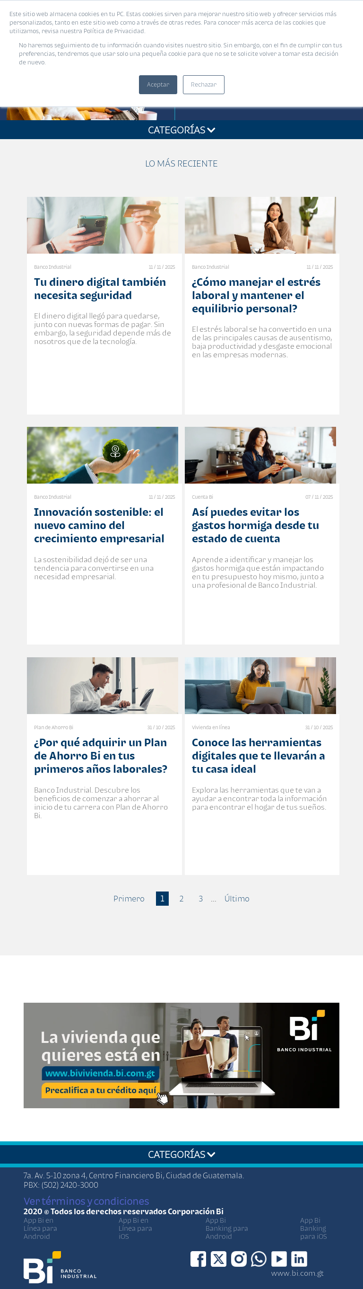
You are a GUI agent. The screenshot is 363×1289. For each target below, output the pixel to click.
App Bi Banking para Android (227, 1228)
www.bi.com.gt (297, 1273)
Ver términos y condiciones (86, 1201)
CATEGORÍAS (182, 129)
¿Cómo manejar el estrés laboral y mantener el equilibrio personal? (256, 295)
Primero (129, 898)
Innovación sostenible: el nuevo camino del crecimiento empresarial (99, 525)
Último (237, 898)
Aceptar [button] (158, 84)
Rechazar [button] (203, 84)
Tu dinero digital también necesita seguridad (100, 288)
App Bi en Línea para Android (40, 1228)
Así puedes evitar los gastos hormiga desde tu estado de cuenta (255, 525)
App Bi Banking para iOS (313, 1228)
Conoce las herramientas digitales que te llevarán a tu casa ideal (258, 755)
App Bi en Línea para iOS (135, 1228)
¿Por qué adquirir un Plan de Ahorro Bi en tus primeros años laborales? (100, 755)
